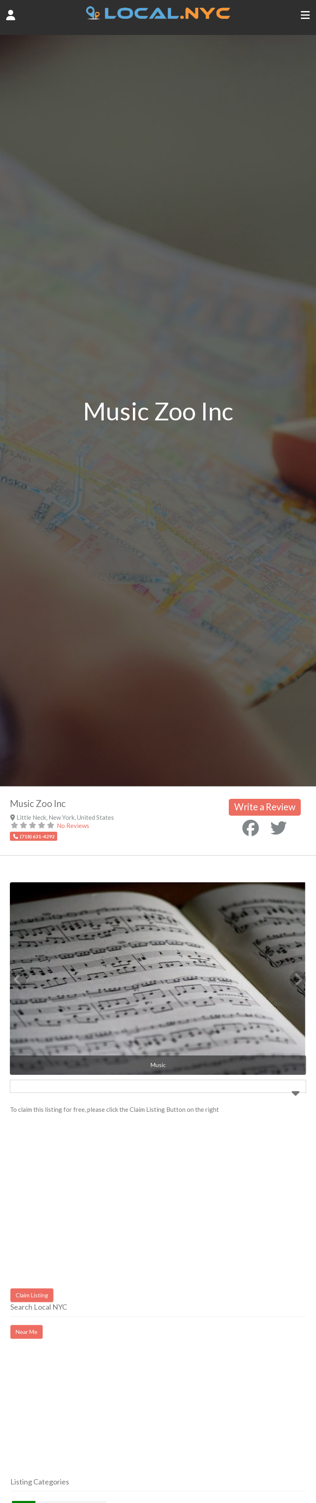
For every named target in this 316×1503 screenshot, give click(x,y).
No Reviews (73, 825)
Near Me (26, 1331)
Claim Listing (32, 1295)
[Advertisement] (79, 1415)
